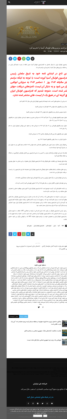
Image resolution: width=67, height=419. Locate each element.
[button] (64, 2)
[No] (65, 413)
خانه (65, 7)
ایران (48, 226)
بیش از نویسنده (7, 316)
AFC (56, 226)
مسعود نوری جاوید (58, 51)
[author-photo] (33, 262)
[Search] (2, 2)
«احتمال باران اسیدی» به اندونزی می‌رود (22, 246)
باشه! (38, 416)
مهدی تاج (23, 226)
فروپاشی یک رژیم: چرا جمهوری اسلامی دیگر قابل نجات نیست (37, 340)
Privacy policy (31, 416)
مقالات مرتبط (16, 316)
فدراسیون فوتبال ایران (32, 226)
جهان (60, 44)
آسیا (52, 226)
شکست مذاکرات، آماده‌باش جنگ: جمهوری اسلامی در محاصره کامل (36, 331)
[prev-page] (64, 349)
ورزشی (56, 44)
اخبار (61, 7)
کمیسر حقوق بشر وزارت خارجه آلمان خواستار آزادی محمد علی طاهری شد (50, 247)
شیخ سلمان (42, 226)
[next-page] (61, 349)
